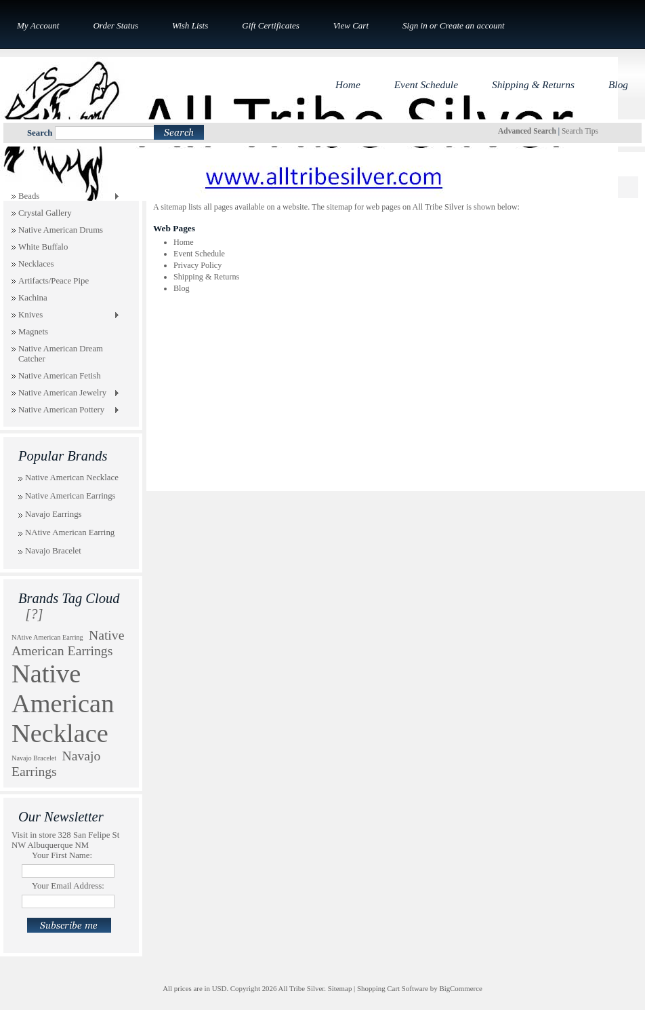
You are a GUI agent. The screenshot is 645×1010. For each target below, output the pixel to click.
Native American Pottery (66, 410)
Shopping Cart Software (392, 988)
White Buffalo (43, 247)
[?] (34, 613)
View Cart (351, 25)
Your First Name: (62, 855)
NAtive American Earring (70, 532)
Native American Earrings (70, 496)
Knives (66, 315)
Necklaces (36, 264)
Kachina (32, 298)
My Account (38, 25)
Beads (66, 196)
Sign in (415, 25)
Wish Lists (190, 25)
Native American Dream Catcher (60, 354)
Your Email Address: (68, 886)
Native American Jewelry (66, 393)
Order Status (115, 25)
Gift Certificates (270, 25)
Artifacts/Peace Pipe (53, 281)
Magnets (33, 331)
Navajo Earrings (53, 514)
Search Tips (580, 131)
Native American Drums (60, 230)
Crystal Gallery (45, 213)
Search (39, 133)
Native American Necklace (72, 477)
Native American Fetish (59, 376)
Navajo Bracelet (53, 551)
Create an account (472, 25)
